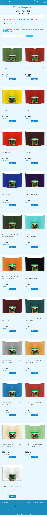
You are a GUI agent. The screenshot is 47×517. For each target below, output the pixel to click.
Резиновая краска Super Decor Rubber (11, 486)
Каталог (4, 3)
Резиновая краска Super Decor (18, 27)
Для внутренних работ (8, 29)
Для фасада (5, 31)
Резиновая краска (7, 27)
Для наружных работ (31, 27)
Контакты (29, 506)
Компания (22, 506)
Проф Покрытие (4, 502)
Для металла (41, 29)
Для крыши (35, 29)
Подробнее (12, 79)
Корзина (38, 1)
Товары (17, 506)
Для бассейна (29, 29)
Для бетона (16, 29)
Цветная (11, 31)
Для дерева (22, 29)
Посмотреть (5, 76)
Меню (3, 1)
